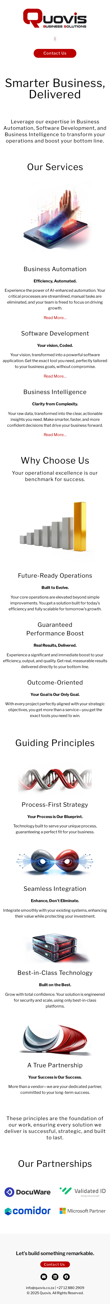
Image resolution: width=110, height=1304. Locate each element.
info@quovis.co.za (40, 1288)
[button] (55, 39)
